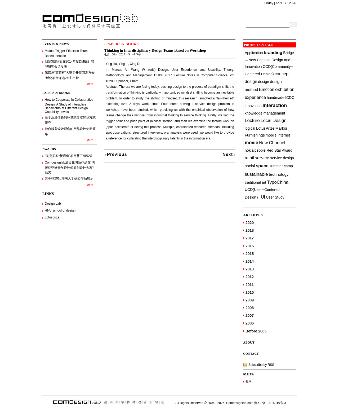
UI (263, 197)
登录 (249, 381)
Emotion (266, 89)
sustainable (256, 174)
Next (227, 154)
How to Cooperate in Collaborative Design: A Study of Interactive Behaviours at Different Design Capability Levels (69, 106)
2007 (250, 315)
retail (249, 157)
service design (282, 158)
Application (254, 53)
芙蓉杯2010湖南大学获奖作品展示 (69, 178)
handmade (275, 97)
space (262, 165)
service (262, 157)
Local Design (274, 120)
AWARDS (49, 149)
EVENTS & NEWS (55, 44)
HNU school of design (60, 210)
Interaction (274, 105)
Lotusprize (52, 217)
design (263, 82)
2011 (250, 285)
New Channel (272, 142)
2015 (250, 254)
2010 (250, 292)
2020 (250, 223)
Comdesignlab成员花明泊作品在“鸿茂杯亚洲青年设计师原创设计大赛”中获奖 (71, 167)
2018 (250, 230)
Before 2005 (256, 331)
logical (250, 128)
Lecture (252, 120)
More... (92, 83)
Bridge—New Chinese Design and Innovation (269, 60)
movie (251, 142)
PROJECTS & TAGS (258, 45)
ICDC (289, 97)
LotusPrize (265, 128)
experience (255, 97)
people (260, 150)
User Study (275, 197)
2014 (250, 261)
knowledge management (265, 113)
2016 (250, 246)
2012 (250, 277)
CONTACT (251, 354)
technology (279, 174)
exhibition (285, 89)
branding (273, 52)
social (250, 166)
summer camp (281, 166)
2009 (250, 300)
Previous (117, 154)
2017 (250, 238)
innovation (253, 106)
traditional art (255, 182)
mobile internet (278, 135)
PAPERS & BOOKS (56, 93)
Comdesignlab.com (239, 403)
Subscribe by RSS (261, 365)
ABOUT (249, 342)
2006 (250, 323)
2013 (250, 269)
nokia (249, 150)
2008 (250, 308)
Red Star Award (279, 150)
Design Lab (53, 203)
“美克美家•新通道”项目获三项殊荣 (68, 156)
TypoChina (277, 182)
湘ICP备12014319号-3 (270, 403)
